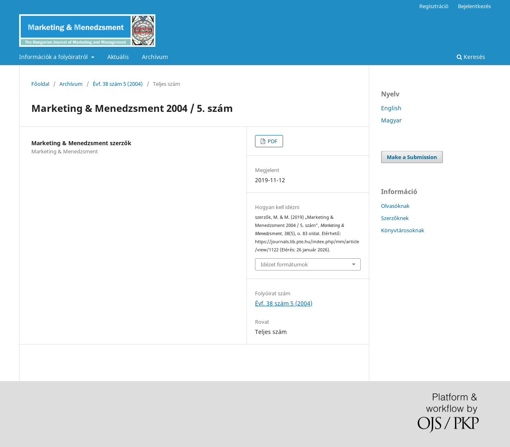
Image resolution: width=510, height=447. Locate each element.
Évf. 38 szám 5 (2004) (118, 83)
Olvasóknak (395, 205)
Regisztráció (434, 6)
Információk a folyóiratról (54, 57)
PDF (271, 141)
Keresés (471, 57)
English (391, 108)
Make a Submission (412, 157)
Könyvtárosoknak (402, 230)
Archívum (155, 57)
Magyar (391, 120)
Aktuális (118, 57)
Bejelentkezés (474, 6)
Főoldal (40, 83)
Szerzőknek (395, 218)
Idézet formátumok (284, 264)
